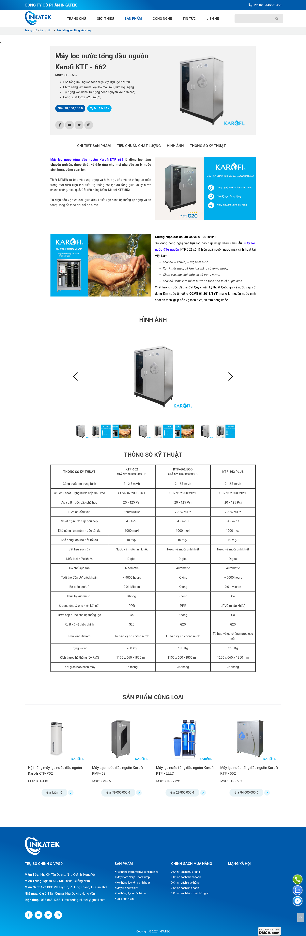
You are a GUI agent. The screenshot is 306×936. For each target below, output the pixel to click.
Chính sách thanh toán (186, 877)
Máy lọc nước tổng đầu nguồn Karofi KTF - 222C (249, 770)
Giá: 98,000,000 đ (71, 108)
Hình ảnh (175, 146)
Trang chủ (76, 18)
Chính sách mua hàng (185, 871)
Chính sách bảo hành (185, 888)
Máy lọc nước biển (127, 888)
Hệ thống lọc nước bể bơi (130, 893)
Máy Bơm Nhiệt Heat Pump (132, 877)
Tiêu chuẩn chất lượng (139, 146)
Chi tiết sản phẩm (94, 146)
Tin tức (189, 18)
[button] (230, 376)
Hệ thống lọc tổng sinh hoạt (75, 30)
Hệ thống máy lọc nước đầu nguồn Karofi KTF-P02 (119, 770)
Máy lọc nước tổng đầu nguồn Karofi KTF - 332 (56, 770)
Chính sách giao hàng (185, 882)
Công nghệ (162, 18)
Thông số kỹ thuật (208, 146)
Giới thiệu (105, 18)
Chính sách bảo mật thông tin (190, 893)
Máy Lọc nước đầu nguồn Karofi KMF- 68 (181, 770)
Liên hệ (213, 18)
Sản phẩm (133, 18)
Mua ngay (101, 108)
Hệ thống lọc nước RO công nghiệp (137, 871)
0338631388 (272, 5)
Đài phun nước (124, 898)
